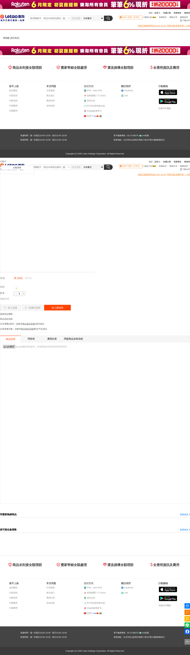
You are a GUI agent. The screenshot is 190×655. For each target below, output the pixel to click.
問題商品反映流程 (73, 339)
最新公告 (150, 17)
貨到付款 (91, 100)
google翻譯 (9, 346)
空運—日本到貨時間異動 (138, 17)
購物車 (187, 13)
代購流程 (13, 100)
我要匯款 (177, 13)
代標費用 (13, 105)
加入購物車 (57, 307)
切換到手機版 (164, 108)
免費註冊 (167, 13)
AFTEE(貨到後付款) (96, 106)
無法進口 (50, 95)
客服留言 (163, 17)
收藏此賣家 (32, 307)
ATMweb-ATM (94, 90)
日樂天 (3, 161)
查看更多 (185, 514)
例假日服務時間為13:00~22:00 (152, 26)
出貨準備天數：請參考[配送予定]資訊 (23, 329)
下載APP (185, 20)
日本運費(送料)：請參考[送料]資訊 (22, 324)
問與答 (31, 339)
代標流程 (13, 95)
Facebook (128, 90)
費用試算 (50, 100)
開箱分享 (173, 17)
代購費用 (13, 111)
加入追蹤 (10, 307)
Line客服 (144, 135)
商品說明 (10, 339)
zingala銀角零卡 (94, 111)
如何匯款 (13, 90)
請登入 (157, 13)
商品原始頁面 (6, 319)
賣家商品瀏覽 (6, 314)
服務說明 (184, 17)
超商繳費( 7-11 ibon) (96, 95)
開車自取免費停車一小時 (178, 26)
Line (126, 95)
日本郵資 (50, 90)
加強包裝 (50, 105)
